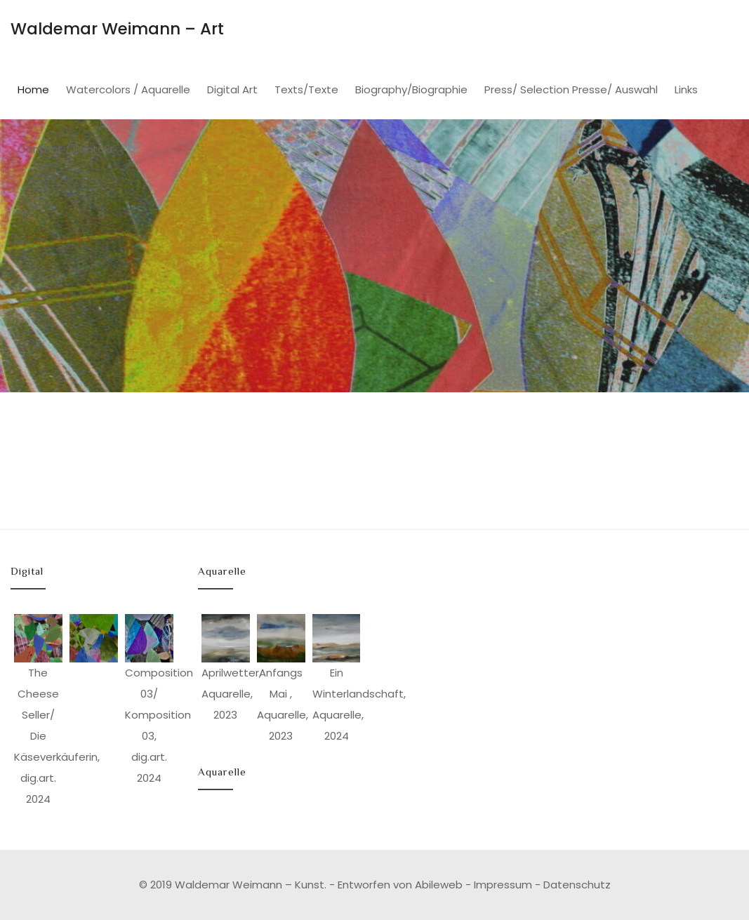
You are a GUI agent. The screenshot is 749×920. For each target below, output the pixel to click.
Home (33, 89)
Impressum (503, 884)
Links (686, 89)
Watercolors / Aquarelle (128, 89)
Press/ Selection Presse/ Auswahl (571, 89)
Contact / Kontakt (66, 149)
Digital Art (232, 89)
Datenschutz (577, 884)
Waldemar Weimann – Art (117, 29)
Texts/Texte (306, 89)
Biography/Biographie (411, 89)
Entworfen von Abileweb (400, 884)
